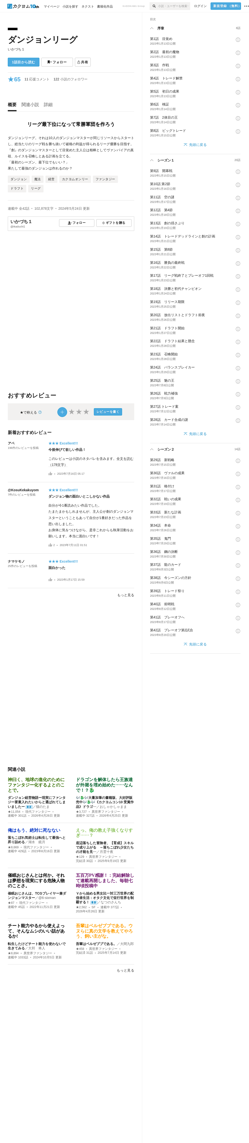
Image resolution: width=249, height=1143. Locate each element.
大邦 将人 (36, 948)
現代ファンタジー (38, 811)
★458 (80, 949)
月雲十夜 (106, 852)
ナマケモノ (16, 561)
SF (94, 907)
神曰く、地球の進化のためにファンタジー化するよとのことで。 (36, 785)
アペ (11, 443)
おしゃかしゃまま (113, 807)
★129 (80, 857)
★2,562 (81, 907)
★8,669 (13, 847)
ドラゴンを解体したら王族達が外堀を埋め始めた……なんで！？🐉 (104, 785)
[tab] (13, 106)
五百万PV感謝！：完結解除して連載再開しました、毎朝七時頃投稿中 (105, 880)
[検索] (154, 6)
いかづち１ (16, 49)
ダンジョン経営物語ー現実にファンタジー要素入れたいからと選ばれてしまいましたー (37, 802)
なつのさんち (111, 902)
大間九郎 (127, 944)
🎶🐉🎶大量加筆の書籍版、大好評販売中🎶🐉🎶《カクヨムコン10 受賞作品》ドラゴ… (105, 802)
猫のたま (43, 807)
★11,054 (14, 811)
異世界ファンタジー (106, 811)
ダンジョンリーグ (43, 39)
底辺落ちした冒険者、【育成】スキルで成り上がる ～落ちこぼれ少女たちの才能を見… (105, 847)
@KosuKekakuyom (23, 490)
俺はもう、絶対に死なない (34, 830)
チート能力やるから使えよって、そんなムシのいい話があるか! (36, 931)
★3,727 (81, 811)
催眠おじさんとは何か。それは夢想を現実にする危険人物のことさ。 (36, 880)
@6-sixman (47, 898)
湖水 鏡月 (36, 842)
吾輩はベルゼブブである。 (96, 944)
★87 (11, 903)
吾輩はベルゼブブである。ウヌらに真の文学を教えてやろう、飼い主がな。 (104, 931)
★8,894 (13, 953)
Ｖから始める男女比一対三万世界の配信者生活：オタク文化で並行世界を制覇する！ (105, 897)
